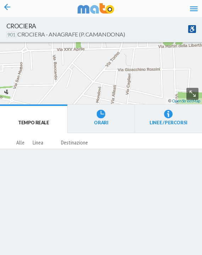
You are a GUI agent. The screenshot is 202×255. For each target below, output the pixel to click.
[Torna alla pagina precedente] (7, 8)
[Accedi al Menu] (194, 8)
